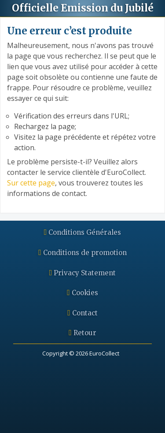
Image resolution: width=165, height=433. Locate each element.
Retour (82, 333)
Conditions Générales (82, 232)
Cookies (82, 293)
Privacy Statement (82, 273)
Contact (82, 313)
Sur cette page (31, 183)
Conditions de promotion (82, 252)
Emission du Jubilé (83, 8)
